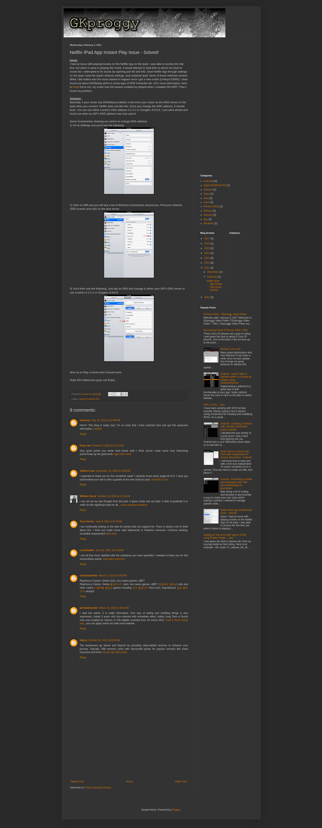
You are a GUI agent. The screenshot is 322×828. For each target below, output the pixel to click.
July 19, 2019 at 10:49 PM (105, 420)
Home (129, 781)
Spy (206, 219)
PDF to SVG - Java (214, 404)
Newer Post (77, 781)
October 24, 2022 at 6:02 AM (104, 640)
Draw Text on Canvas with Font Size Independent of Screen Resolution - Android (235, 454)
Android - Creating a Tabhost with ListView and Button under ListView (236, 426)
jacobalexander (89, 607)
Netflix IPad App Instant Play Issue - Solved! (215, 285)
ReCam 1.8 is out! (230, 349)
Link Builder (87, 550)
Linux (207, 202)
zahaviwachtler (88, 575)
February (212, 276)
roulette (98, 428)
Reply (83, 434)
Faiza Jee (85, 445)
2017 (207, 238)
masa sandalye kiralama (133, 504)
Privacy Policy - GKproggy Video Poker (225, 314)
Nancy (83, 640)
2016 (207, 243)
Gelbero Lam (87, 470)
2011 (207, 267)
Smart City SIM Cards (115, 652)
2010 (207, 297)
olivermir (85, 420)
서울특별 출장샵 (103, 587)
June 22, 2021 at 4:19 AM (109, 550)
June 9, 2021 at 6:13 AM (108, 521)
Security (208, 214)
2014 (207, 253)
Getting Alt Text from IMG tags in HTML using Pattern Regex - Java (225, 536)
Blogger (176, 809)
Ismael (85, 394)
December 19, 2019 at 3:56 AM (113, 470)
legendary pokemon (114, 559)
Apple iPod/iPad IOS (89, 399)
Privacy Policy (211, 206)
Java (206, 198)
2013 (207, 258)
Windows (209, 223)
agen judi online (122, 454)
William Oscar (88, 496)
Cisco (207, 193)
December (213, 271)
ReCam (208, 210)
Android (208, 181)
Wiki (75, 86)
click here (111, 533)
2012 (207, 262)
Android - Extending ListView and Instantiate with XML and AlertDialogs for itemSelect (236, 484)
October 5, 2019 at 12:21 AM (108, 445)
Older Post (181, 781)
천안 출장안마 (140, 587)
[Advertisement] (129, 749)
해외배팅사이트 (160, 479)
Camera (208, 189)
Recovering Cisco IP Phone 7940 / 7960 (226, 330)
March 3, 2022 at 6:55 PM (113, 575)
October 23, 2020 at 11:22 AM (113, 496)
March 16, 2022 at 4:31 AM (114, 607)
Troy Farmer (87, 521)
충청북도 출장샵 (168, 584)
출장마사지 (116, 584)
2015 (207, 248)
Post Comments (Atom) (98, 787)
